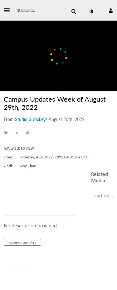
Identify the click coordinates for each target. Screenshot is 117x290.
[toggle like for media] (7, 132)
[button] (9, 10)
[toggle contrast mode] (91, 11)
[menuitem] (73, 11)
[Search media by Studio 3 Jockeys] (31, 119)
